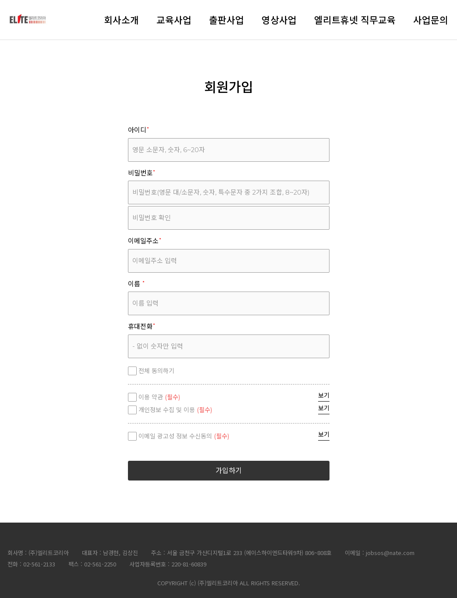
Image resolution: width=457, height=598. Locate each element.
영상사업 (279, 19)
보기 (323, 395)
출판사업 (226, 19)
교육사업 (173, 19)
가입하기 (229, 470)
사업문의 (430, 19)
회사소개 (121, 19)
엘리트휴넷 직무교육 (355, 19)
